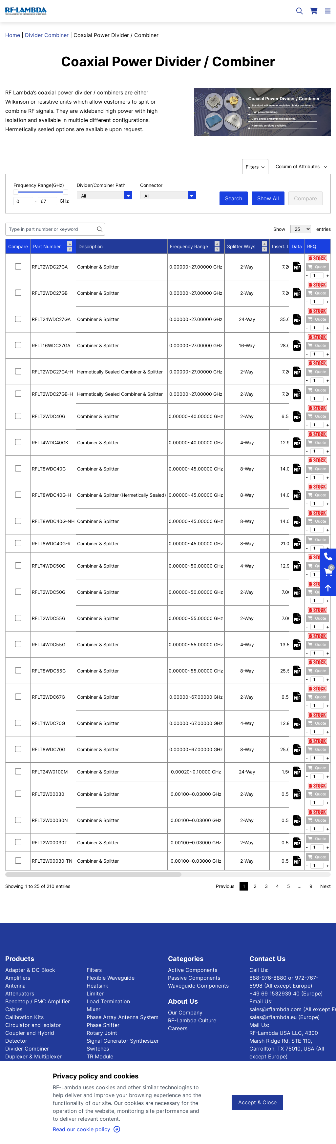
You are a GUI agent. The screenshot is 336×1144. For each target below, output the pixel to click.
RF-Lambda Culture (192, 1020)
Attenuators (19, 993)
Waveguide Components (198, 985)
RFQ (311, 246)
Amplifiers (17, 977)
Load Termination (108, 1001)
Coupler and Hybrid (29, 1033)
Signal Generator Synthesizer (123, 1040)
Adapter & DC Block (30, 970)
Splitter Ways (247, 246)
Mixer (93, 1009)
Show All (268, 198)
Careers (177, 1028)
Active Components (192, 970)
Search (233, 198)
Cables (13, 1009)
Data (297, 246)
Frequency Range (195, 246)
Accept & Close (257, 1102)
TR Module (100, 1056)
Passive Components (194, 977)
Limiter (95, 993)
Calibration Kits (24, 1017)
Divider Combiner (47, 35)
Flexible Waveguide (111, 977)
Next (325, 886)
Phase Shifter (103, 1025)
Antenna (15, 985)
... (300, 886)
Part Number (52, 246)
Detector (16, 1040)
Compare (305, 198)
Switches (98, 1048)
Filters (94, 970)
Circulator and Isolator (33, 1025)
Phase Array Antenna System (122, 1017)
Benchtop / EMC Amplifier (37, 1001)
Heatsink (97, 985)
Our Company (185, 1012)
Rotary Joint (102, 1033)
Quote (317, 266)
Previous (225, 886)
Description (90, 246)
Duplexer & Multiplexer (33, 1056)
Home (12, 35)
